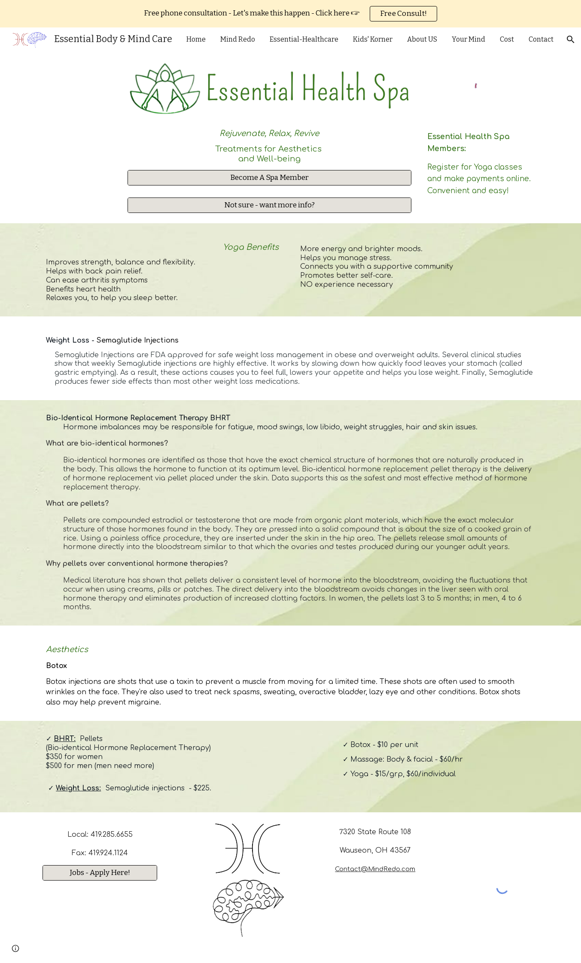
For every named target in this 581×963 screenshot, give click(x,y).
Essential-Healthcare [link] (304, 39)
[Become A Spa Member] (269, 177)
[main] (269, 143)
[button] (570, 39)
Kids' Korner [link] (372, 39)
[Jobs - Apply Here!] (99, 872)
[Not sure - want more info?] (269, 205)
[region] (290, 13)
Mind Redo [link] (237, 39)
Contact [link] (541, 39)
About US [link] (422, 39)
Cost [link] (507, 39)
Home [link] (196, 39)
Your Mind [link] (468, 39)
